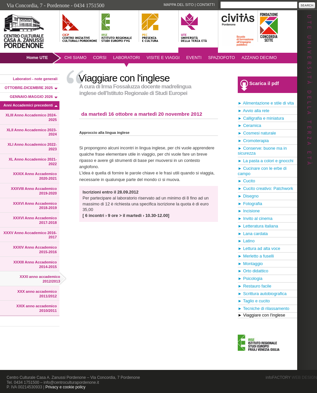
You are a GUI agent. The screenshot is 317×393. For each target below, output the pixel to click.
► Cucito (246, 180)
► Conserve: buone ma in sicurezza (262, 151)
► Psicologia (250, 278)
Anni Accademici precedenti (28, 105)
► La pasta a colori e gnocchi (265, 160)
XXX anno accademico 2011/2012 (37, 293)
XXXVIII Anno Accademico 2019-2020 (34, 191)
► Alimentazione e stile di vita (266, 103)
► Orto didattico (253, 270)
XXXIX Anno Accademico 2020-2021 (35, 176)
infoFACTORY (291, 377)
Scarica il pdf (264, 83)
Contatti (206, 5)
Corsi (100, 57)
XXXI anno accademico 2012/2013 (40, 279)
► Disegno (248, 196)
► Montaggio (250, 263)
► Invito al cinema (255, 218)
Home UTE (37, 57)
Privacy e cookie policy (65, 387)
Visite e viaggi (163, 57)
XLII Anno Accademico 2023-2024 (32, 132)
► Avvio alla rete (253, 110)
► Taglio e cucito (254, 300)
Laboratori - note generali (35, 79)
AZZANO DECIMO (259, 57)
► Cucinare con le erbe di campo (262, 171)
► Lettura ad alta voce (259, 248)
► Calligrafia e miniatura (261, 118)
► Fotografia (250, 203)
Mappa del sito (178, 5)
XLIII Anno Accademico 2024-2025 (31, 117)
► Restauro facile (254, 286)
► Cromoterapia (253, 140)
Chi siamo (75, 57)
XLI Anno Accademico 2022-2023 (32, 146)
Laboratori (126, 57)
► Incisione (249, 210)
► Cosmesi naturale (257, 133)
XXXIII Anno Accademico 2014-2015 (35, 264)
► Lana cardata (253, 233)
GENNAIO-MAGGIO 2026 (31, 97)
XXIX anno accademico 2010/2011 (37, 308)
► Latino (246, 240)
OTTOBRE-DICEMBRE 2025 (29, 88)
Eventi (193, 57)
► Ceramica (249, 125)
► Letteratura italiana (258, 226)
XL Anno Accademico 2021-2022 (33, 161)
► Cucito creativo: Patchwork (265, 188)
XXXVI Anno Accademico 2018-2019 (35, 205)
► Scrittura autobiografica (262, 293)
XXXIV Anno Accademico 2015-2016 (35, 249)
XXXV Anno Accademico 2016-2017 (30, 235)
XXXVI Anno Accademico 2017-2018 (35, 220)
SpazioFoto (221, 57)
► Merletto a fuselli (256, 256)
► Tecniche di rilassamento (263, 308)
